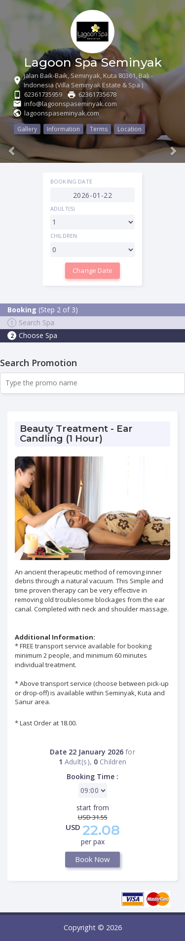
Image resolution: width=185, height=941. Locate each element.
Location (129, 129)
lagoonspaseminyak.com (61, 113)
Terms (99, 129)
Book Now (92, 859)
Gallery (27, 129)
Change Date (92, 270)
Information (63, 129)
